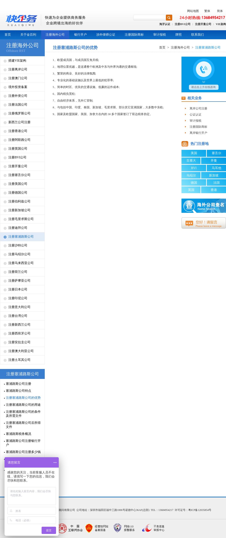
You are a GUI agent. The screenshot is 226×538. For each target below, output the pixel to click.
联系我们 (197, 34)
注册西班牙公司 (19, 333)
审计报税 (159, 34)
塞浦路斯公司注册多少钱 (23, 452)
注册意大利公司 (19, 307)
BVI (193, 168)
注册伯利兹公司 (19, 201)
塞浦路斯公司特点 (18, 390)
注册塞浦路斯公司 (21, 236)
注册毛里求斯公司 (21, 219)
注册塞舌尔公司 (19, 175)
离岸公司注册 (198, 108)
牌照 (178, 34)
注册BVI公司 (182, 24)
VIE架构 (221, 24)
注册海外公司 (55, 34)
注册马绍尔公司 (19, 254)
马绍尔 (191, 175)
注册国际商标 (134, 34)
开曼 (214, 160)
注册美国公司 (17, 184)
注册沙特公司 (17, 245)
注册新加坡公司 (19, 210)
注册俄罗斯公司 (19, 113)
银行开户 (80, 34)
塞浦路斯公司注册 (18, 383)
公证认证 (195, 114)
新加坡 (214, 175)
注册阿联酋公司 (19, 139)
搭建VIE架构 (17, 60)
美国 (194, 153)
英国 (191, 190)
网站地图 (193, 11)
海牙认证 (164, 24)
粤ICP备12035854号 (200, 510)
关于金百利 (28, 34)
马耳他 (216, 168)
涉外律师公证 (105, 34)
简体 (220, 11)
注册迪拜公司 (17, 228)
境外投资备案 (17, 87)
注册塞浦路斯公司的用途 (23, 404)
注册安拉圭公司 (19, 342)
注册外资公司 (17, 95)
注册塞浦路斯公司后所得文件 (23, 425)
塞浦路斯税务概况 (18, 434)
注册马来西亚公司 (21, 263)
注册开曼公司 (203, 24)
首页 (8, 34)
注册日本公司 (17, 289)
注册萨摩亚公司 (19, 280)
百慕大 (191, 160)
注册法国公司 (17, 104)
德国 (194, 182)
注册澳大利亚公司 (21, 351)
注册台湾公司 (17, 316)
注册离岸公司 (17, 69)
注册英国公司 (17, 148)
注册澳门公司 (17, 78)
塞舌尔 (216, 153)
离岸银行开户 (198, 132)
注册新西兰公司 (19, 324)
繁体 (207, 11)
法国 (216, 182)
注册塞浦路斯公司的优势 (23, 397)
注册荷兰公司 (17, 272)
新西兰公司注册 (19, 122)
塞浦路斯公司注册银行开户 (23, 443)
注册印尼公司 (17, 298)
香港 (214, 190)
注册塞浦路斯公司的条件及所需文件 (23, 413)
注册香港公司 (17, 131)
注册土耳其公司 (19, 360)
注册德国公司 (17, 192)
